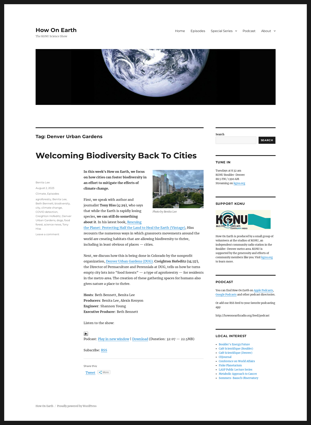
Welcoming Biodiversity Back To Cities (116, 155)
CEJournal (225, 357)
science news (52, 224)
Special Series (222, 31)
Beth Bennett (44, 203)
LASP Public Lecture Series (235, 369)
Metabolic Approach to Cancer (238, 374)
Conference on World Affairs (237, 361)
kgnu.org (239, 183)
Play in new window (113, 339)
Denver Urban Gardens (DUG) (129, 261)
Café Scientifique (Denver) (235, 353)
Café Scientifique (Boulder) (236, 348)
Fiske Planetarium (230, 365)
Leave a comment (47, 234)
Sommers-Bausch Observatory (238, 378)
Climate (41, 193)
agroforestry (43, 199)
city (38, 207)
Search (220, 134)
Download (140, 339)
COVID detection (47, 211)
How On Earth (56, 30)
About (266, 31)
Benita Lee (43, 182)
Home (180, 31)
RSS (104, 350)
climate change (51, 207)
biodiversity (62, 203)
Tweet (90, 373)
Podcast (249, 31)
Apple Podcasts (263, 290)
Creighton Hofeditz (48, 216)
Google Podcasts (226, 294)
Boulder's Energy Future (234, 344)
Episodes (198, 31)
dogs (60, 220)
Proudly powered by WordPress (77, 406)
